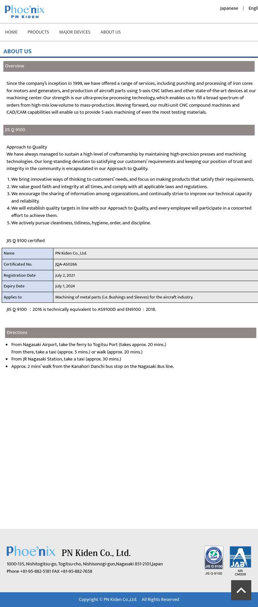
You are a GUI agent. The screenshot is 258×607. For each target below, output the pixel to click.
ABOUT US (110, 32)
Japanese (229, 8)
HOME (11, 32)
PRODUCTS (38, 32)
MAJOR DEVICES (74, 32)
